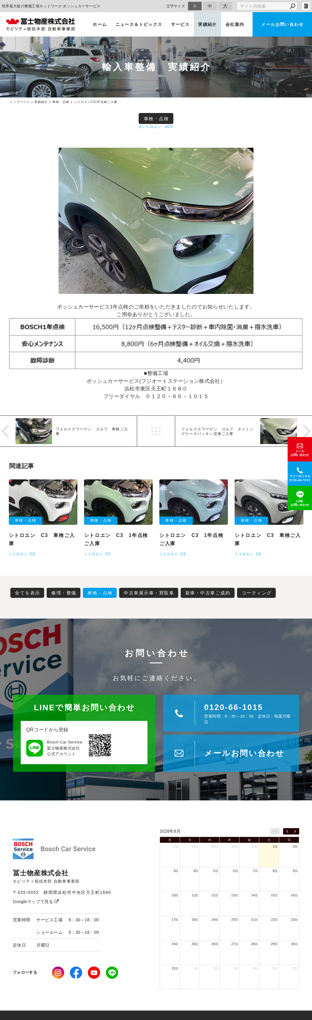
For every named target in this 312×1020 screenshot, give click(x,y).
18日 (195, 919)
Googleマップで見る (36, 901)
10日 (175, 895)
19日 (214, 919)
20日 (234, 919)
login (306, 6)
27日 (175, 846)
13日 (234, 895)
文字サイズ (175, 6)
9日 (295, 871)
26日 (214, 944)
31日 (254, 846)
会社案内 (234, 24)
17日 (175, 919)
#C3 (169, 127)
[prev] (287, 831)
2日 (295, 846)
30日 (234, 846)
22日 (274, 919)
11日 (195, 895)
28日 (195, 846)
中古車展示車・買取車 (149, 592)
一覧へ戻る (156, 431)
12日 (214, 895)
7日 (255, 871)
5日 (215, 871)
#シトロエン (150, 127)
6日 (235, 871)
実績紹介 (207, 24)
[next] (295, 831)
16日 (294, 895)
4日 (195, 871)
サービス (180, 24)
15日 (274, 895)
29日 (214, 846)
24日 (175, 944)
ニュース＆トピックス (138, 24)
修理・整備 (63, 592)
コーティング (257, 592)
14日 (254, 895)
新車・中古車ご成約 (208, 592)
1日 (275, 846)
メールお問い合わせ (282, 24)
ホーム (100, 24)
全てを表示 (27, 592)
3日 (175, 871)
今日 (275, 831)
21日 (254, 919)
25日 (195, 944)
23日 (294, 919)
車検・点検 (156, 118)
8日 (275, 871)
